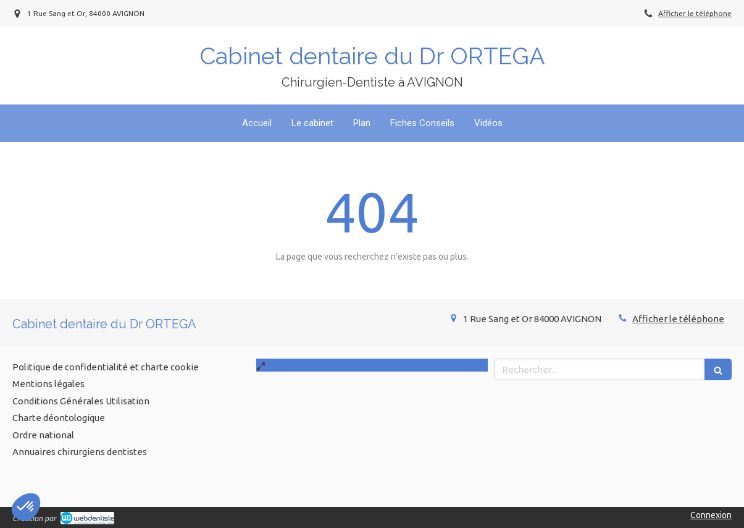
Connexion (711, 515)
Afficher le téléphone (695, 13)
